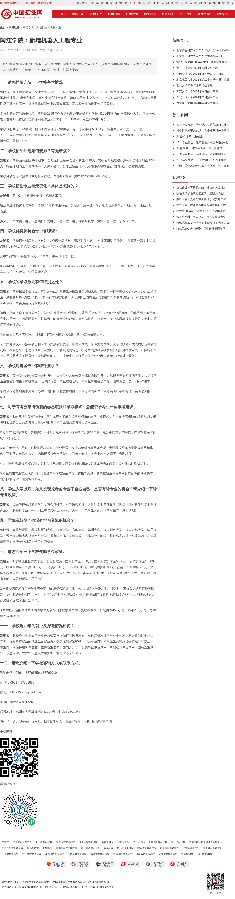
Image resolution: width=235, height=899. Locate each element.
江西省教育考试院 (54, 854)
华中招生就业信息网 (12, 848)
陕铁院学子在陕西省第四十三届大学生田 (201, 193)
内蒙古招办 (123, 842)
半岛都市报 (33, 848)
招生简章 (150, 14)
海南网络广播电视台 (66, 848)
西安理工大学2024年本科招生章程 (197, 103)
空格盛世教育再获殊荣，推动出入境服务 (201, 187)
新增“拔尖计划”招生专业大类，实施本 (199, 148)
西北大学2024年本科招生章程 (194, 85)
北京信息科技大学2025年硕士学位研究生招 (202, 50)
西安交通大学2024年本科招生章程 (197, 91)
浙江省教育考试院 (31, 854)
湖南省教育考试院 (145, 854)
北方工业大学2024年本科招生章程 (197, 67)
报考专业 (221, 14)
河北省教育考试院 (88, 842)
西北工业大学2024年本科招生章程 (197, 97)
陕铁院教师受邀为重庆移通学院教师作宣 (201, 199)
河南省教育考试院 (122, 854)
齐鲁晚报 (47, 848)
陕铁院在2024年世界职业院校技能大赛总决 (202, 222)
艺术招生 (185, 14)
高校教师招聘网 (205, 854)
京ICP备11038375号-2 (102, 887)
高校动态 (168, 14)
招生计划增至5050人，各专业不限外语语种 (202, 130)
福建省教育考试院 (99, 854)
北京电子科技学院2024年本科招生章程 (200, 56)
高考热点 (96, 14)
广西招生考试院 (125, 848)
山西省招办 (107, 842)
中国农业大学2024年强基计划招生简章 (200, 73)
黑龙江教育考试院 (212, 848)
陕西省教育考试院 (146, 848)
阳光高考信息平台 (22, 842)
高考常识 (203, 14)
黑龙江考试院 (178, 842)
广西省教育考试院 (77, 854)
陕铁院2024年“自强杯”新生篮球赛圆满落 (200, 228)
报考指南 (114, 14)
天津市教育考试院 (65, 842)
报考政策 (132, 14)
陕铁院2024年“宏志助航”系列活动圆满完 (200, 211)
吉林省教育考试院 (157, 842)
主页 (2, 27)
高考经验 (14, 27)
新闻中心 (78, 14)
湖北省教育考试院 (168, 854)
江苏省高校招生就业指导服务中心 (206, 842)
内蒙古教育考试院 (169, 848)
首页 (64, 14)
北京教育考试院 (44, 842)
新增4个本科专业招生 (189, 136)
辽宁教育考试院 (191, 848)
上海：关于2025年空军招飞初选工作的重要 (202, 165)
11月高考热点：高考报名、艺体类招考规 (201, 154)
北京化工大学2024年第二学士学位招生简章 (202, 79)
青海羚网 (108, 848)
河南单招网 (187, 854)
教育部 (5, 842)
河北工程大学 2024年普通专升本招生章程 (201, 62)
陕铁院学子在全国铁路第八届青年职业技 (201, 205)
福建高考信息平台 (90, 848)
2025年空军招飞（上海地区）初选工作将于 (202, 159)
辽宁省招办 (139, 842)
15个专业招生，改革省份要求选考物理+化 (202, 142)
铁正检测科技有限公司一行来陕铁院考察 (201, 216)
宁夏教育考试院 (10, 854)
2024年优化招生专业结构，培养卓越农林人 (202, 124)
